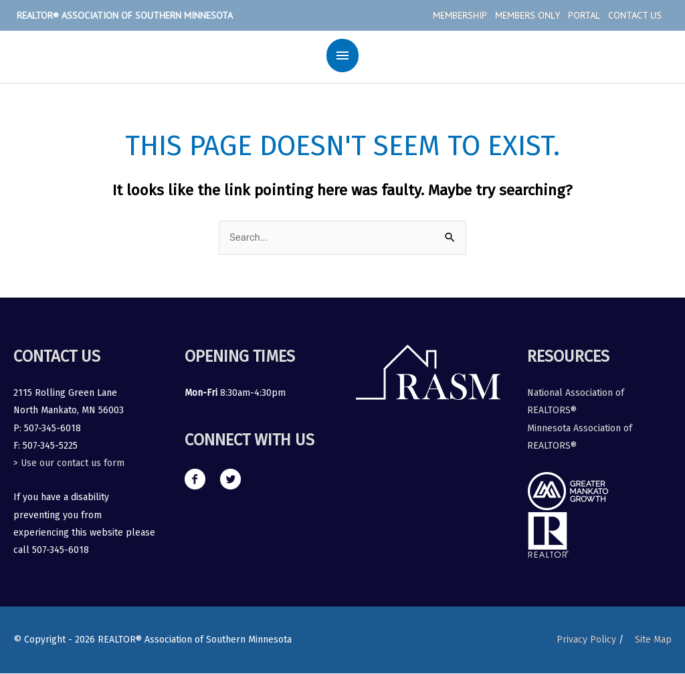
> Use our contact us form (68, 463)
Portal (584, 15)
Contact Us (635, 15)
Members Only (527, 15)
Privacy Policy (585, 639)
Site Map (653, 639)
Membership (460, 15)
